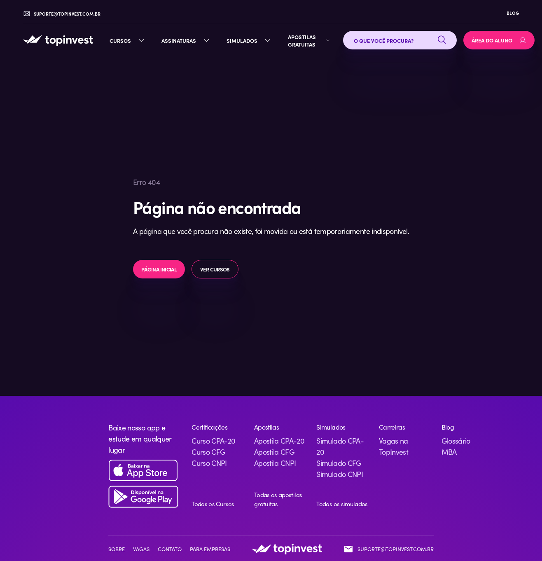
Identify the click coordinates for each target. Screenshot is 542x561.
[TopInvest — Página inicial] (58, 40)
